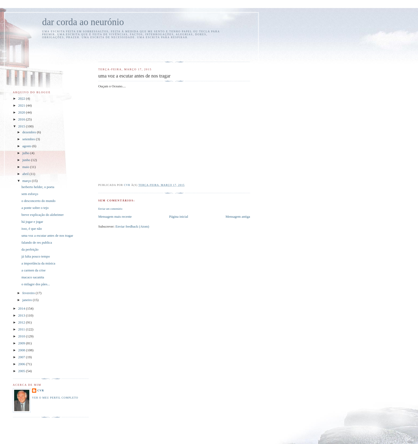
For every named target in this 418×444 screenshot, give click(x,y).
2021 (22, 105)
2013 (22, 315)
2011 (22, 329)
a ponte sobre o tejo (35, 208)
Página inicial (178, 217)
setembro (29, 139)
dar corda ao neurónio (83, 22)
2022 (22, 98)
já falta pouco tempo (35, 256)
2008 (22, 350)
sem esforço (29, 194)
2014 (22, 308)
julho (26, 153)
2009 (22, 343)
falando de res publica (36, 242)
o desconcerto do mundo (38, 201)
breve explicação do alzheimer (42, 215)
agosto (27, 146)
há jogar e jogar (32, 222)
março (27, 181)
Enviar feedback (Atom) (132, 226)
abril (26, 174)
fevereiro (29, 293)
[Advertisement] (129, 49)
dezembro (29, 132)
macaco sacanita (32, 277)
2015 (22, 126)
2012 (22, 322)
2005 (22, 371)
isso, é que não (31, 229)
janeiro (27, 300)
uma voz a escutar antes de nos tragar (47, 235)
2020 (22, 112)
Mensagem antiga (238, 217)
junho (26, 160)
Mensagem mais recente (115, 217)
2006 (22, 364)
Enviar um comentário (110, 208)
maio (26, 167)
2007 (22, 357)
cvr (40, 390)
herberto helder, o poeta (37, 187)
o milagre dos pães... (35, 284)
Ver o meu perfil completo (55, 397)
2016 (22, 119)
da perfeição (29, 249)
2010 (22, 336)
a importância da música (38, 263)
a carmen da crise (33, 270)
